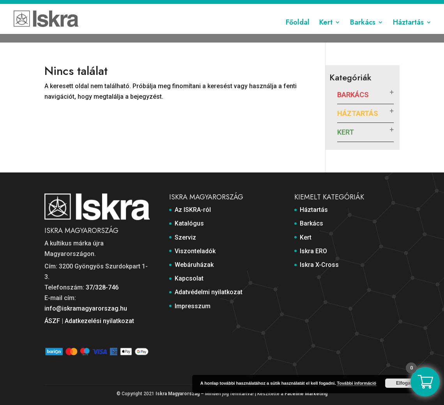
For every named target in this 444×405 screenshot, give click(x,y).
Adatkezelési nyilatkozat (99, 321)
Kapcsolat (282, 6)
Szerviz (169, 6)
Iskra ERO (313, 251)
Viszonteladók (204, 6)
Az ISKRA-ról (106, 6)
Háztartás (408, 32)
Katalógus (141, 6)
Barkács (362, 32)
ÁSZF (52, 321)
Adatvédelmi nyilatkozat (331, 6)
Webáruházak (246, 6)
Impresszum (384, 6)
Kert (326, 32)
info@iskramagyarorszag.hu (85, 308)
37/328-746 (102, 287)
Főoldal (298, 32)
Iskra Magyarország (178, 393)
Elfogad (404, 383)
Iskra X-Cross (319, 264)
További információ (356, 383)
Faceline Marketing (306, 393)
